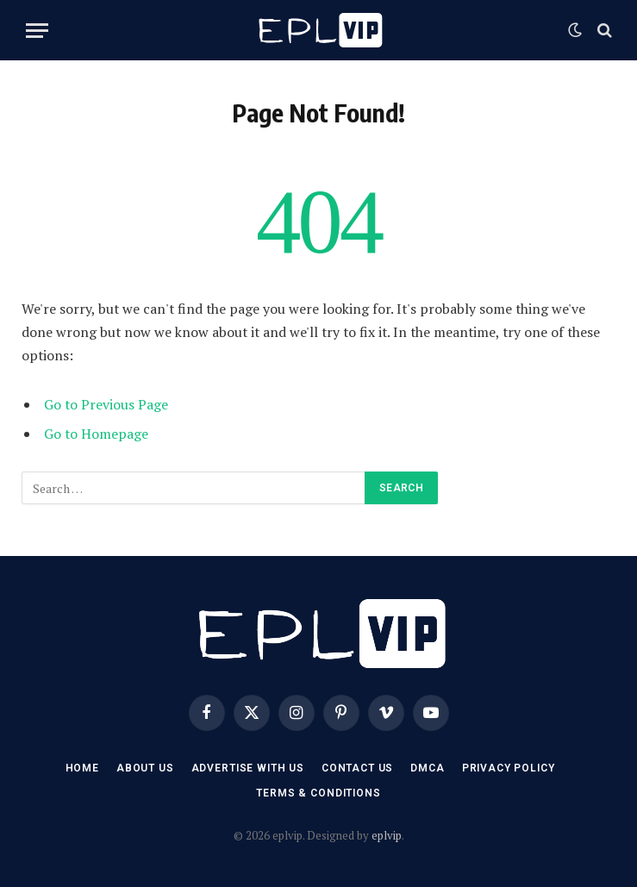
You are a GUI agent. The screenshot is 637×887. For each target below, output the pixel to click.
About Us (145, 768)
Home (82, 768)
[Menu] (37, 30)
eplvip (387, 835)
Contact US (357, 768)
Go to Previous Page (106, 404)
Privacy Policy (508, 768)
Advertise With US (247, 768)
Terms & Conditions (318, 793)
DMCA (427, 768)
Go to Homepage (96, 433)
